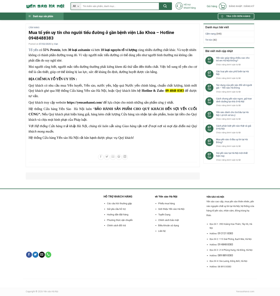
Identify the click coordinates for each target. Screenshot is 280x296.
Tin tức (208, 39)
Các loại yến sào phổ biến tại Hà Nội (232, 73)
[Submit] (165, 6)
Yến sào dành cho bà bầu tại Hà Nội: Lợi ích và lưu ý (232, 113)
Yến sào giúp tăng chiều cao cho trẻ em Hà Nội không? (233, 59)
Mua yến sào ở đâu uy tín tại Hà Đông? (232, 141)
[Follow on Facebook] (29, 255)
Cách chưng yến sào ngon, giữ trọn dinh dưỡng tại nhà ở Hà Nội (234, 100)
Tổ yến (34, 50)
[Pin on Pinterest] (119, 157)
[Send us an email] (42, 255)
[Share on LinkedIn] (125, 157)
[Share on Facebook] (101, 157)
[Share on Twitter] (107, 157)
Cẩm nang (34, 27)
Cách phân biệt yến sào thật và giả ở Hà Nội (233, 127)
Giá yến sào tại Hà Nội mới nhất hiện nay (232, 154)
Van (56, 44)
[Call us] (48, 255)
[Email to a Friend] (113, 157)
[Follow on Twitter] (35, 255)
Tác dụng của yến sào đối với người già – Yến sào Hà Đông (234, 86)
